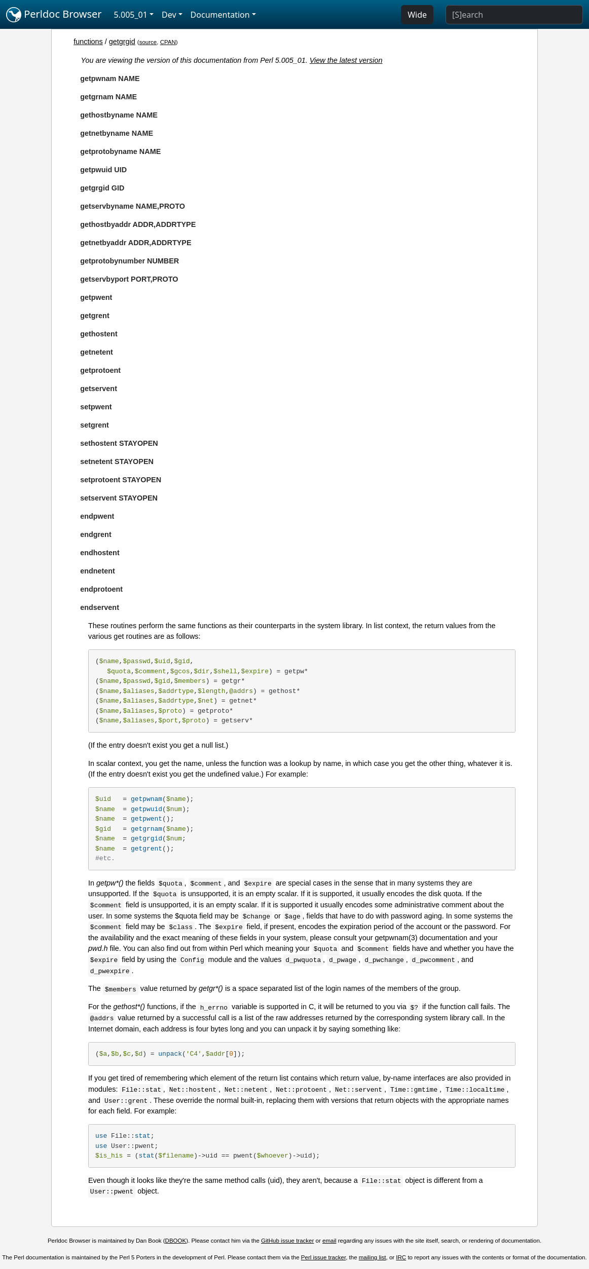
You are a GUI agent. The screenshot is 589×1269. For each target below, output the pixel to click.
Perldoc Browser (54, 14)
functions (88, 41)
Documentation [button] (220, 14)
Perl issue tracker (323, 1257)
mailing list (372, 1257)
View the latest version (346, 60)
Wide (417, 14)
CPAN (168, 42)
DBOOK (176, 1241)
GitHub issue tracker (287, 1241)
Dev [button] (169, 14)
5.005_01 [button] (131, 14)
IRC (401, 1257)
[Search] (514, 14)
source (148, 42)
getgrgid (122, 41)
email (329, 1241)
